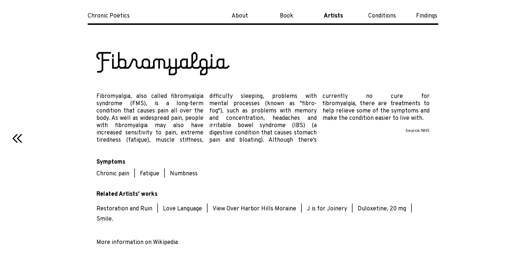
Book (286, 16)
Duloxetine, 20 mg (382, 209)
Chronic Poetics (109, 16)
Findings (426, 16)
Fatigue (149, 174)
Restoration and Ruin (124, 209)
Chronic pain (112, 174)
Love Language (182, 209)
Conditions (382, 16)
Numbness (184, 174)
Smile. (104, 219)
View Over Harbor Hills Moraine (254, 209)
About (240, 16)
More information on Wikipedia (137, 242)
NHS (425, 131)
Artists (333, 16)
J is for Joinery (327, 209)
